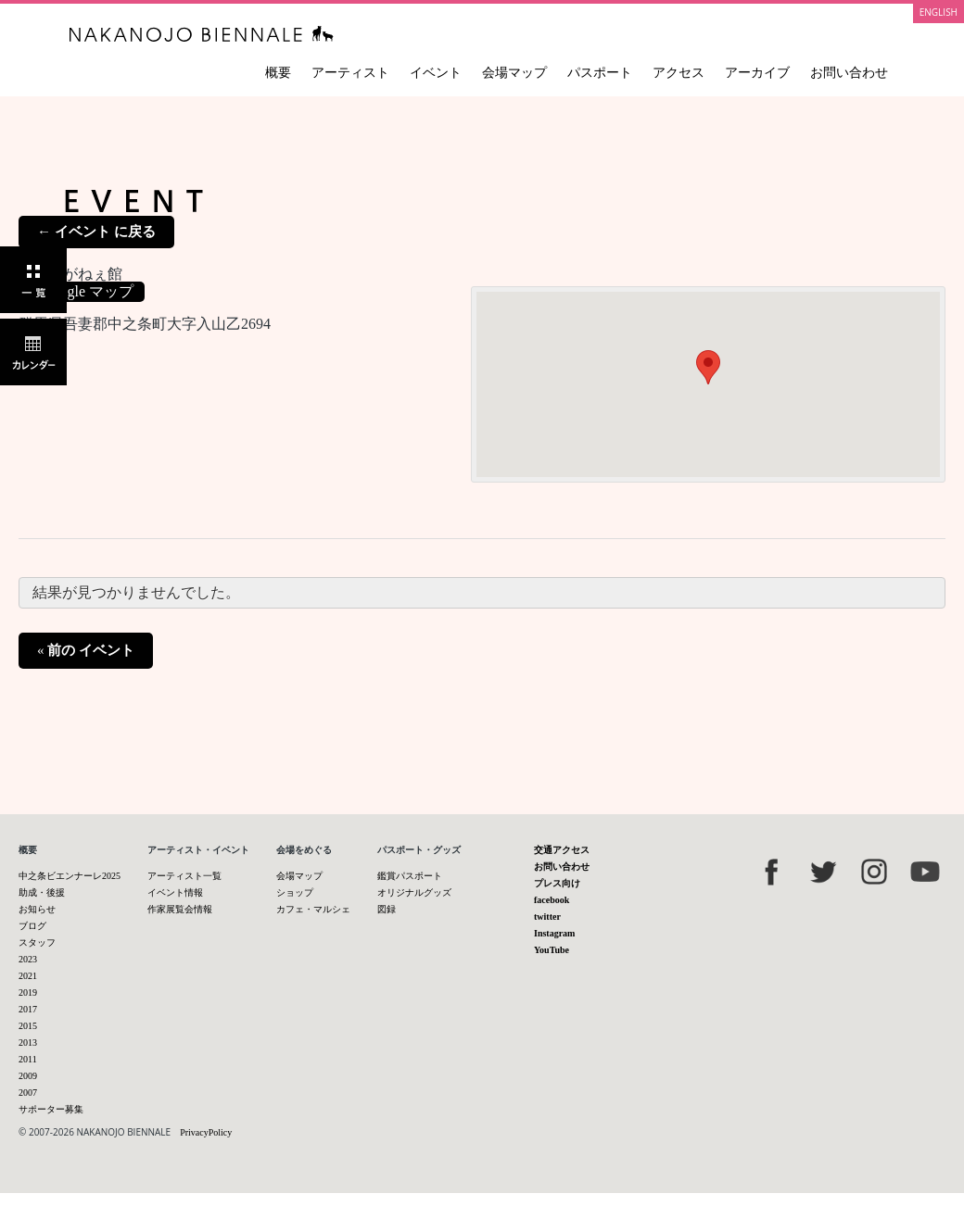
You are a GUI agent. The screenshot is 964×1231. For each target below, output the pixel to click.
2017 (28, 1009)
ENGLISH (939, 12)
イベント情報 (175, 892)
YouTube (551, 950)
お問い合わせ (849, 73)
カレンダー (33, 352)
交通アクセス (562, 850)
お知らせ (37, 909)
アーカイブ (757, 73)
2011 (28, 1059)
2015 (28, 1026)
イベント (436, 73)
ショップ (294, 892)
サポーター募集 (51, 1109)
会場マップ (514, 73)
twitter (547, 916)
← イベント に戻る (96, 231)
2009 (28, 1076)
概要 (278, 73)
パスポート (599, 73)
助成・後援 (42, 892)
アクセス (678, 73)
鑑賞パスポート (409, 876)
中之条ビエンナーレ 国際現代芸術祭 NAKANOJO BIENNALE (202, 34)
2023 (28, 959)
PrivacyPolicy (206, 1132)
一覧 (33, 279)
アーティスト (350, 73)
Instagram (554, 933)
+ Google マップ (81, 291)
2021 (28, 976)
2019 (28, 992)
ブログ (32, 926)
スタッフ (37, 942)
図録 (386, 909)
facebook (551, 900)
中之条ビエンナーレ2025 (69, 876)
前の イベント (85, 650)
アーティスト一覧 (184, 876)
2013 (28, 1042)
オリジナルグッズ (414, 892)
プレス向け (557, 883)
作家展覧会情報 (179, 909)
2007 (28, 1092)
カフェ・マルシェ (313, 909)
